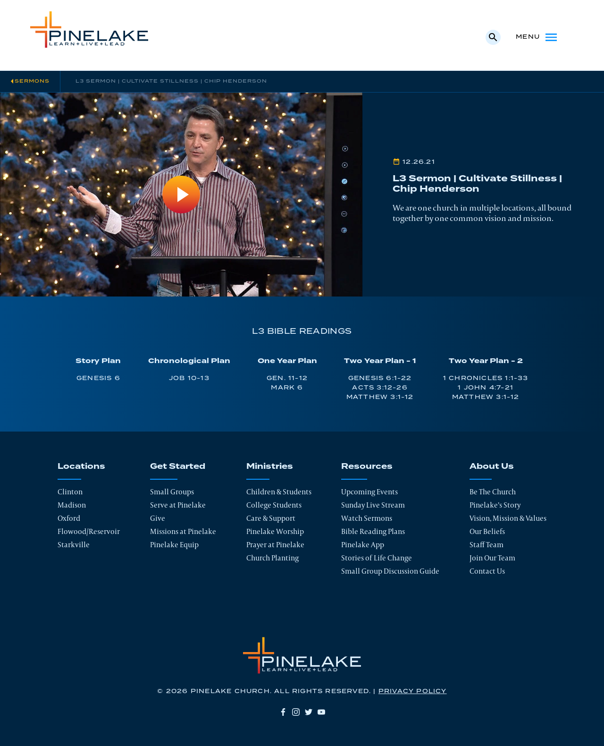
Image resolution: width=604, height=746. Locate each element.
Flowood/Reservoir (89, 531)
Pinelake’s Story (495, 505)
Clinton (70, 492)
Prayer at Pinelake (275, 545)
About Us (492, 466)
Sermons (32, 81)
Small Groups (172, 492)
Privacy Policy (412, 691)
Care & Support (270, 518)
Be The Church (493, 492)
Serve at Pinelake (178, 505)
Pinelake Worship (275, 531)
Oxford (69, 518)
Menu (537, 37)
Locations (81, 466)
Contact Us (487, 571)
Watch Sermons (366, 518)
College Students (274, 505)
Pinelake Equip (174, 545)
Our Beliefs (487, 531)
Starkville (74, 545)
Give (157, 518)
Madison (72, 505)
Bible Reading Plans (373, 531)
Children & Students (278, 492)
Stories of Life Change (376, 558)
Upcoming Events (369, 492)
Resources (367, 466)
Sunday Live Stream (373, 505)
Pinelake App (362, 545)
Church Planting (272, 558)
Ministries (269, 466)
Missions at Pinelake (183, 531)
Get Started (177, 466)
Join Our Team (492, 558)
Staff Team (486, 545)
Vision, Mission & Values (508, 518)
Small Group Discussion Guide (390, 571)
